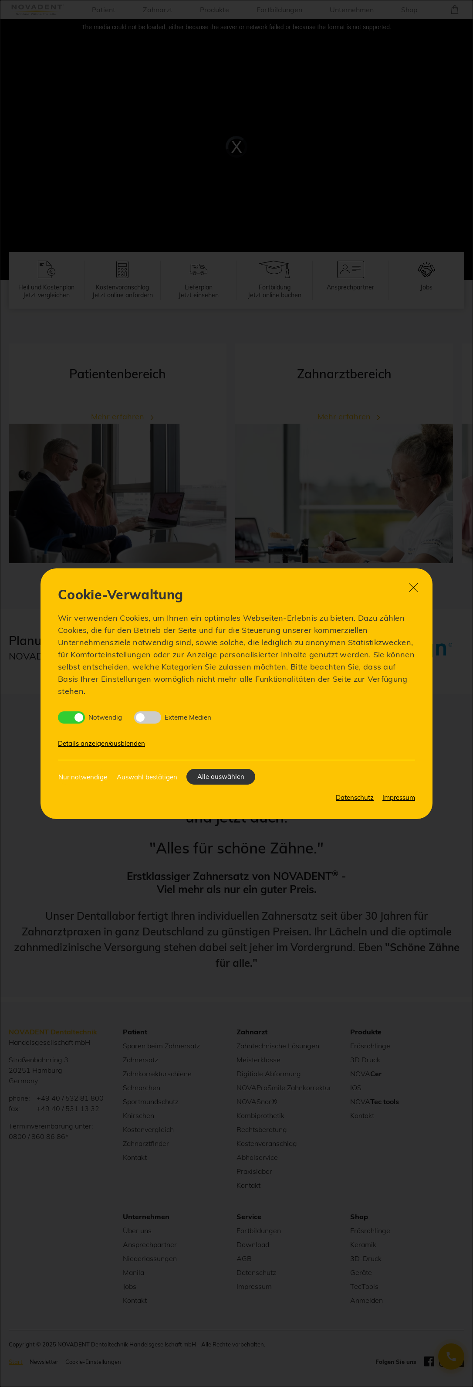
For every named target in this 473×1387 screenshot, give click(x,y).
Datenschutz (355, 797)
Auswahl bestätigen (147, 777)
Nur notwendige (82, 777)
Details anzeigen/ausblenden (101, 743)
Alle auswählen (220, 776)
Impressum (398, 797)
